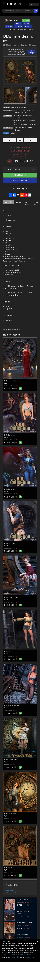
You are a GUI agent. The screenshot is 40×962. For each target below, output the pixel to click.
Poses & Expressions (20, 118)
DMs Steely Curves (11, 597)
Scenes (29, 115)
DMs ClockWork (10, 814)
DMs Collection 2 (10, 489)
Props (24, 115)
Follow (26, 20)
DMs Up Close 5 (22, 899)
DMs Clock (8, 868)
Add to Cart (20, 175)
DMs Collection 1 (10, 543)
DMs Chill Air (9, 651)
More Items (26, 203)
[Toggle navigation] (3, 4)
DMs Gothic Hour (23, 911)
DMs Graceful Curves (24, 923)
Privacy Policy (30, 957)
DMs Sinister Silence (11, 705)
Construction (31, 120)
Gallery (9, 26)
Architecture (24, 125)
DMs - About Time (10, 760)
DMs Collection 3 (10, 435)
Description (8, 202)
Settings (31, 52)
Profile (18, 23)
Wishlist (28, 26)
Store (26, 23)
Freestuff (18, 26)
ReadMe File (10, 890)
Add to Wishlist (20, 181)
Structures (32, 125)
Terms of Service (27, 955)
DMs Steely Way (22, 934)
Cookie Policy (15, 957)
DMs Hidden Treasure (12, 381)
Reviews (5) (35, 203)
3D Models (17, 115)
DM (5, 41)
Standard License (20, 128)
